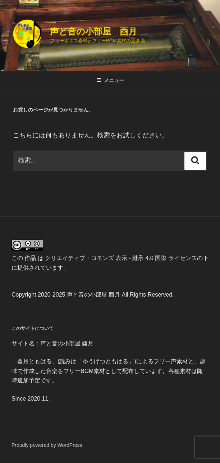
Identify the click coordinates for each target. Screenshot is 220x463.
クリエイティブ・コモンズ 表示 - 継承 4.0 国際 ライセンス (121, 258)
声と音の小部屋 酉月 (93, 31)
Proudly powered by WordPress (47, 445)
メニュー (110, 80)
